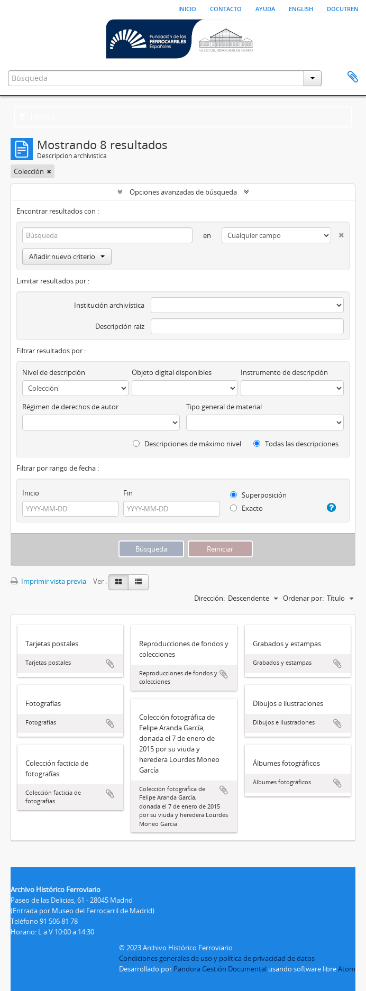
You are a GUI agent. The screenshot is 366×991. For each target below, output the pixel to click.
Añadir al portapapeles (110, 663)
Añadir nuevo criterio (67, 256)
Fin (128, 493)
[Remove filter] (49, 171)
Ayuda (265, 8)
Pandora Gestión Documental (220, 969)
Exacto (246, 508)
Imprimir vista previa (48, 581)
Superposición (258, 495)
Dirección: (209, 598)
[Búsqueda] (107, 235)
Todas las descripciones (295, 443)
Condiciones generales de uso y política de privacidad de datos (217, 958)
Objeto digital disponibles (172, 372)
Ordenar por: (303, 598)
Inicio (187, 8)
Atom (346, 969)
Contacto (226, 8)
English (301, 8)
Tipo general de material (224, 406)
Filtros (37, 117)
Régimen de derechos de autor (70, 406)
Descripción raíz (119, 326)
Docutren (343, 8)
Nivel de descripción (53, 372)
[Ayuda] (329, 507)
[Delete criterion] (337, 232)
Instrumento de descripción (284, 372)
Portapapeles (353, 77)
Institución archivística (109, 305)
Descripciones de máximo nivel (187, 443)
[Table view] (138, 582)
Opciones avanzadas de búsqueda (183, 192)
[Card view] (118, 582)
